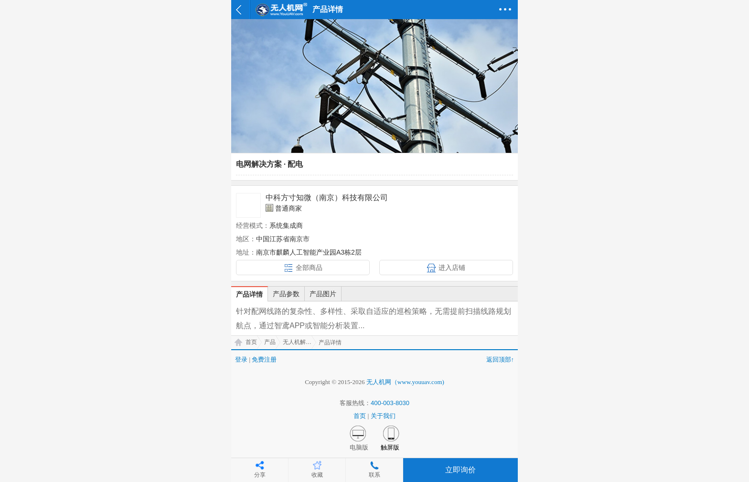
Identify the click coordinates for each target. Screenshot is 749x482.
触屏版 (390, 447)
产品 (270, 342)
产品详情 (249, 294)
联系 (374, 474)
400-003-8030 (390, 403)
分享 (260, 474)
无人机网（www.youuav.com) (405, 382)
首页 (251, 342)
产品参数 (286, 294)
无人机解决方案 (299, 342)
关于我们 (383, 415)
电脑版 (359, 447)
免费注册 (264, 359)
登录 (241, 359)
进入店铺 (452, 267)
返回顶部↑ (500, 359)
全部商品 (309, 267)
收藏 (317, 474)
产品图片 (323, 294)
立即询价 (460, 470)
